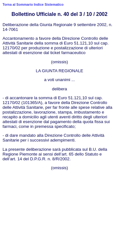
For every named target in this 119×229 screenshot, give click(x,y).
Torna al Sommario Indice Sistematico (33, 4)
